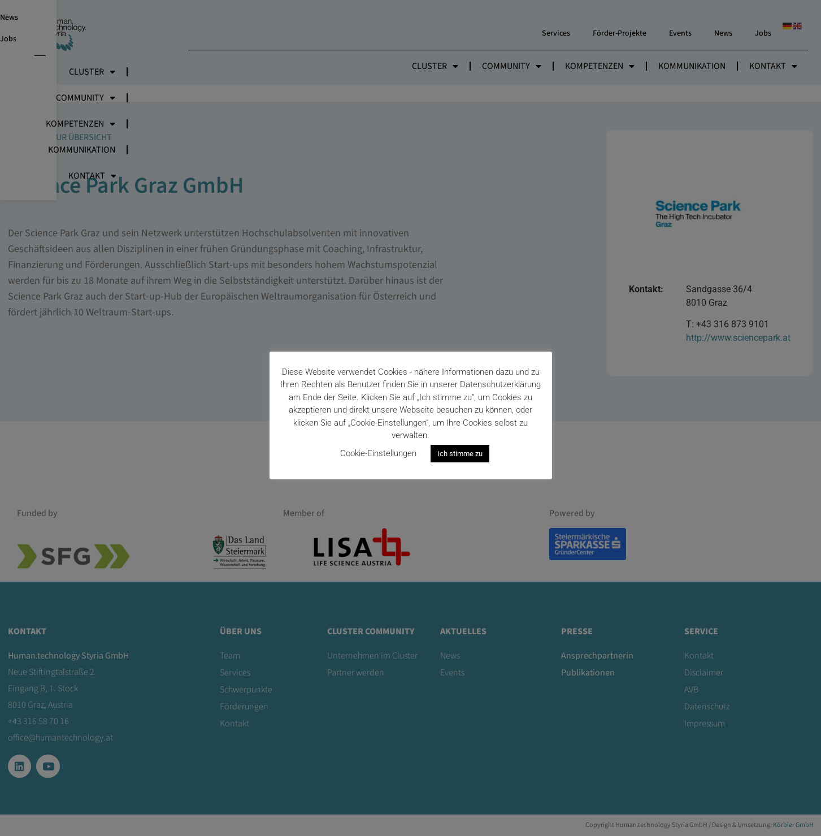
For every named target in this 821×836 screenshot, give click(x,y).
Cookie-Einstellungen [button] (378, 453)
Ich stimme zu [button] (460, 453)
